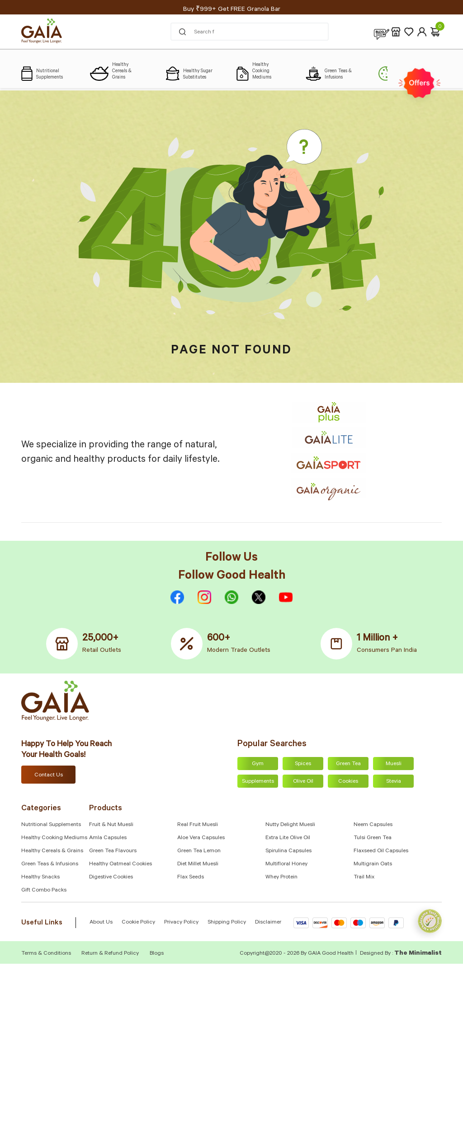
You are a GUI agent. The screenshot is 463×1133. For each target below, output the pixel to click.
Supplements (258, 782)
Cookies (348, 782)
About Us (101, 922)
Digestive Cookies (111, 877)
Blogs (157, 954)
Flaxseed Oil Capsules (381, 851)
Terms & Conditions (46, 954)
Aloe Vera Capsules (201, 838)
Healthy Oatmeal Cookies (120, 864)
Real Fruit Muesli (197, 825)
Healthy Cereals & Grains (52, 851)
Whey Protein (281, 877)
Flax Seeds (190, 877)
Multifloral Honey (286, 864)
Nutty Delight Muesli (290, 825)
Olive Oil (303, 782)
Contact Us (48, 775)
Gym (258, 764)
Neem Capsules (373, 825)
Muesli (394, 764)
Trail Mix (364, 877)
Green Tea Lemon (199, 851)
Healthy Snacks (40, 877)
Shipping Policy (227, 922)
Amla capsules (108, 838)
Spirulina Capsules (288, 851)
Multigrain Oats (373, 864)
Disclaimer (268, 922)
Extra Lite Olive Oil (287, 838)
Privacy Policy (181, 922)
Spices (303, 764)
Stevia (393, 782)
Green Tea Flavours (113, 851)
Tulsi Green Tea (373, 838)
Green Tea (348, 764)
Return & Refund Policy (110, 954)
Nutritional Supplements (51, 825)
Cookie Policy (138, 922)
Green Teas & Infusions (49, 864)
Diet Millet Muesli (197, 864)
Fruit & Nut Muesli (111, 825)
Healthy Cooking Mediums (54, 838)
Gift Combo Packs (43, 890)
